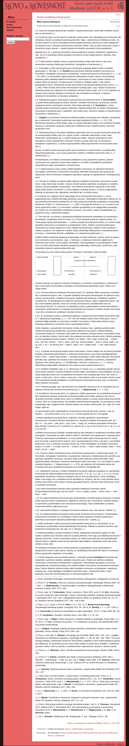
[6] (108, 105)
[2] (46, 57)
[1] (54, 33)
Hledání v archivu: (15, 36)
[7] (59, 114)
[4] (47, 71)
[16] (98, 520)
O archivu (11, 22)
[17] (83, 529)
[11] (101, 233)
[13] (83, 312)
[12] (80, 240)
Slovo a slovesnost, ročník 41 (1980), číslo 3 (88, 723)
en (117, 14)
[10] (48, 156)
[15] (114, 510)
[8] (48, 117)
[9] (40, 146)
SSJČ (46, 604)
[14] (95, 369)
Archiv (9, 25)
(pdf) (118, 26)
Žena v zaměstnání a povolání (79, 729)
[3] (101, 64)
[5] (36, 102)
